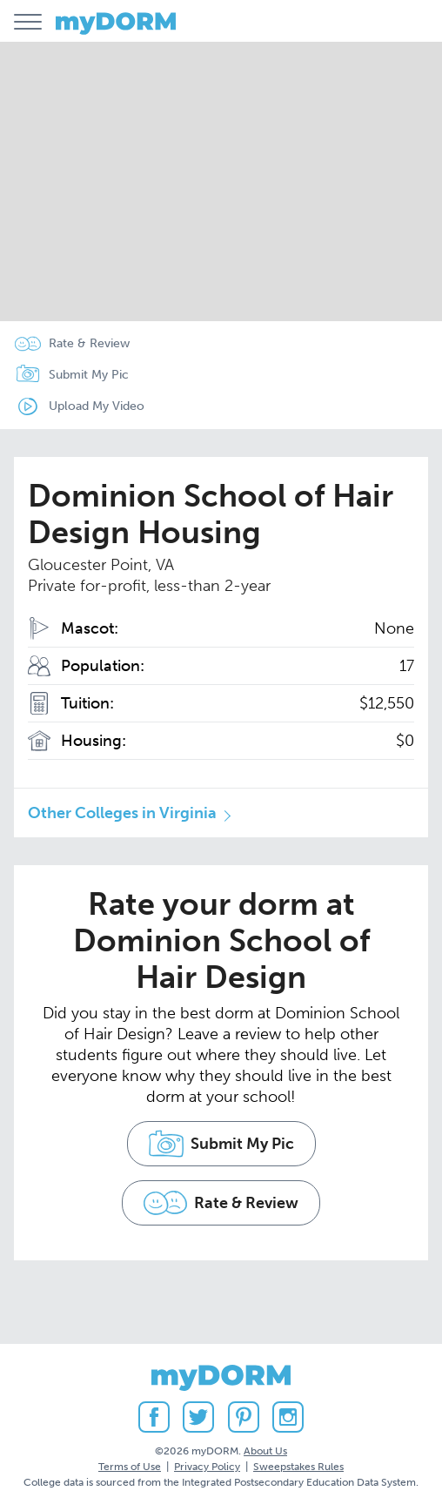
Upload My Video (96, 406)
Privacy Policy (207, 1467)
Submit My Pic (89, 374)
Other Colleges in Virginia (122, 813)
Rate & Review (89, 343)
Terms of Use (129, 1467)
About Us (265, 1451)
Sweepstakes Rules (298, 1467)
